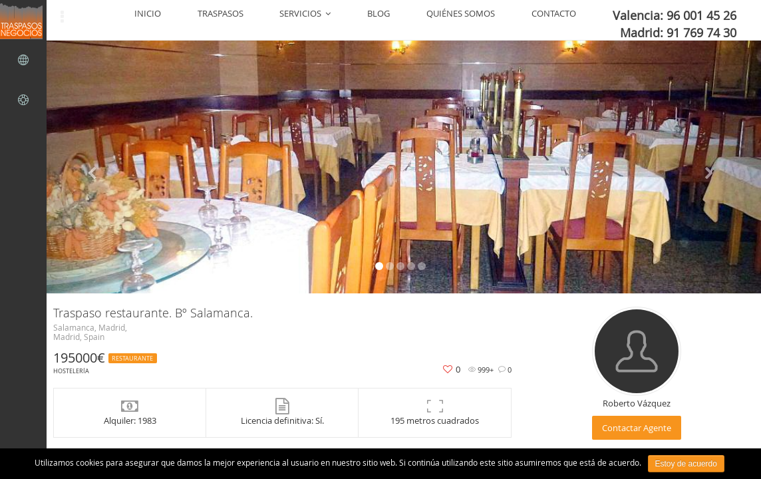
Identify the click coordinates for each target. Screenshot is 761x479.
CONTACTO (588, 20)
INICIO (298, 20)
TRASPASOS (348, 20)
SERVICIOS (409, 20)
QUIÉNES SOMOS (518, 20)
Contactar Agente (636, 428)
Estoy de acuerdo (686, 463)
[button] (94, 167)
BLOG (459, 20)
